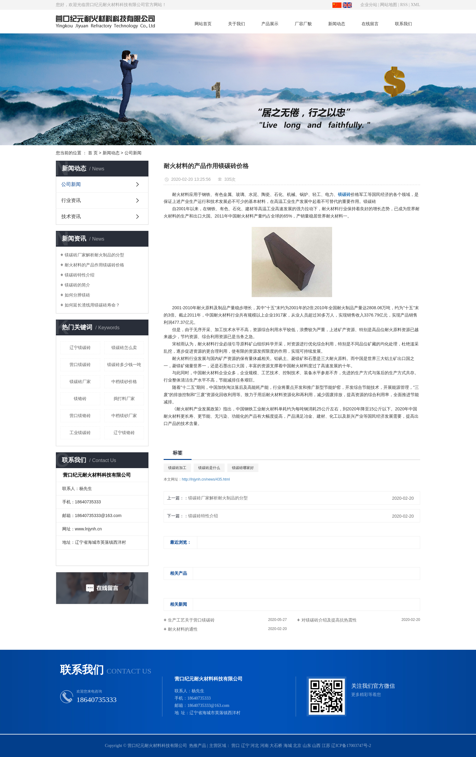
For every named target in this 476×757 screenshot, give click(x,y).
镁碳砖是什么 (209, 468)
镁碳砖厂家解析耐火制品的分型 (94, 254)
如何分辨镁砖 (77, 295)
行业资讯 (71, 200)
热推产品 (197, 745)
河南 (264, 745)
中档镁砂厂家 (124, 415)
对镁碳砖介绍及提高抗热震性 (329, 620)
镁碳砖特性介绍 (79, 274)
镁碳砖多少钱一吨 (124, 364)
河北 (254, 745)
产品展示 (269, 23)
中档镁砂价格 (124, 381)
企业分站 (368, 4)
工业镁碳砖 (80, 432)
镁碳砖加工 (177, 468)
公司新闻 (132, 152)
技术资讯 (71, 216)
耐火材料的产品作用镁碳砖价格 (94, 264)
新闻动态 (336, 23)
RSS (404, 4)
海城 (288, 745)
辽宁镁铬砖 (124, 432)
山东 (307, 745)
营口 (235, 745)
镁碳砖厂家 (80, 381)
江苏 (326, 745)
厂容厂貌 (303, 23)
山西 (316, 745)
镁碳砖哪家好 (243, 468)
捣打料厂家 (124, 398)
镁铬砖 (80, 398)
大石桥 (276, 745)
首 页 (93, 152)
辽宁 (245, 745)
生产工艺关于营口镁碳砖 (191, 620)
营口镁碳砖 (80, 364)
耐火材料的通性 (183, 629)
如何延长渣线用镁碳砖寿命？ (92, 305)
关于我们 (236, 23)
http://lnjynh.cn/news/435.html (206, 479)
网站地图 (388, 4)
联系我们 (403, 23)
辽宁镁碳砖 (80, 347)
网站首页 (203, 23)
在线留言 (370, 23)
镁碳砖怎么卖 (124, 347)
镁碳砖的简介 (77, 285)
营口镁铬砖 (80, 415)
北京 (297, 745)
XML (415, 4)
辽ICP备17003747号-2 (351, 745)
